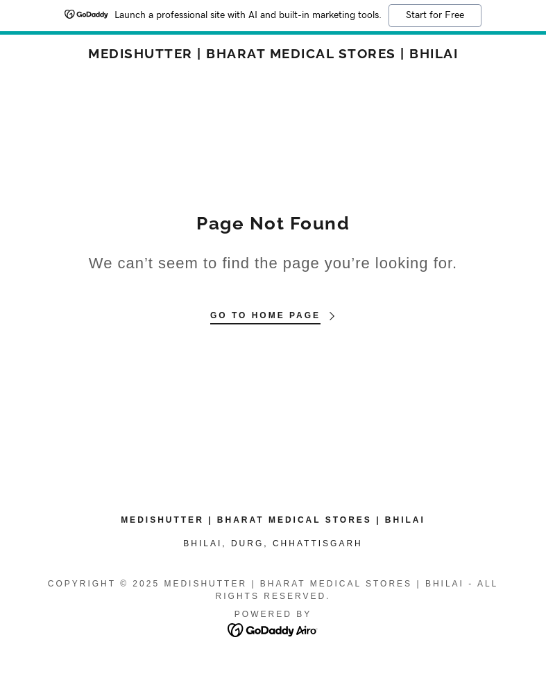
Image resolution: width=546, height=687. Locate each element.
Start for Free (435, 15)
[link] (273, 54)
